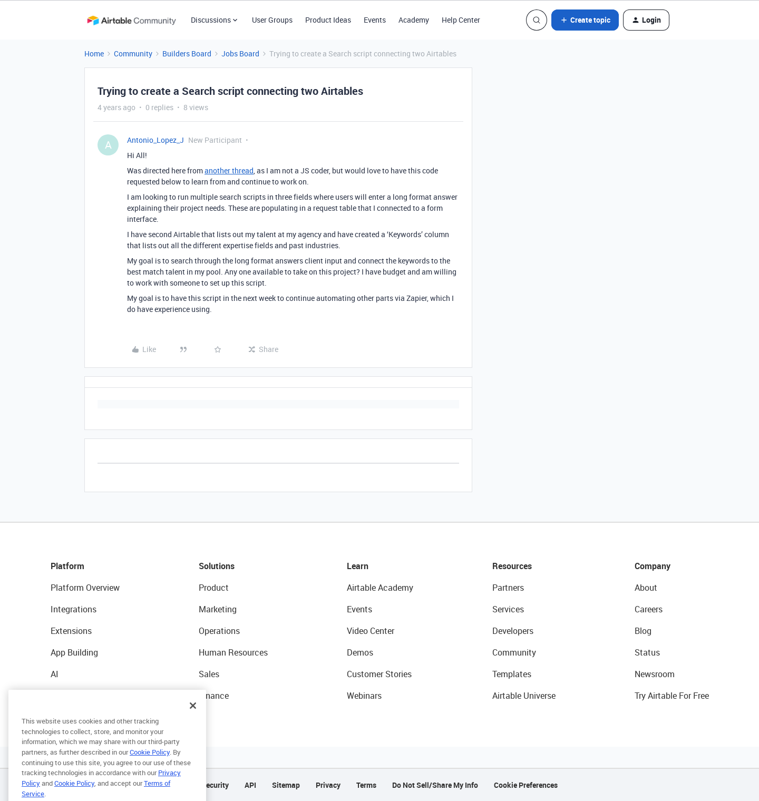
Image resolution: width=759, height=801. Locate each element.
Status (647, 652)
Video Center (370, 631)
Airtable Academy (380, 587)
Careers (649, 609)
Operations (219, 631)
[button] (585, 20)
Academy (413, 20)
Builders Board (186, 53)
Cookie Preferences (526, 785)
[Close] (193, 723)
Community (133, 53)
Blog (643, 631)
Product (214, 587)
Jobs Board (240, 53)
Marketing (218, 609)
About (646, 587)
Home (94, 53)
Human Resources (233, 652)
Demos (360, 652)
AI (55, 674)
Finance (214, 695)
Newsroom (655, 674)
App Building (74, 652)
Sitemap (286, 785)
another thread (229, 170)
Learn (357, 566)
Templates (511, 674)
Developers (512, 631)
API (250, 785)
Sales (209, 674)
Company (652, 566)
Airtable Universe (524, 695)
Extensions (71, 631)
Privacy (328, 785)
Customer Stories (379, 674)
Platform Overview (85, 587)
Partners (508, 587)
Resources (512, 566)
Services (508, 609)
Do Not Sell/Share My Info (435, 785)
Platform (67, 566)
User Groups (272, 20)
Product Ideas (328, 20)
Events (375, 20)
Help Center (461, 20)
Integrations (73, 609)
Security (215, 785)
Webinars (364, 695)
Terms (366, 785)
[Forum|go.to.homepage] (131, 20)
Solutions (217, 566)
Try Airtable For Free (672, 695)
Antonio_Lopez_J (155, 140)
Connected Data (81, 695)
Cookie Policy (150, 770)
